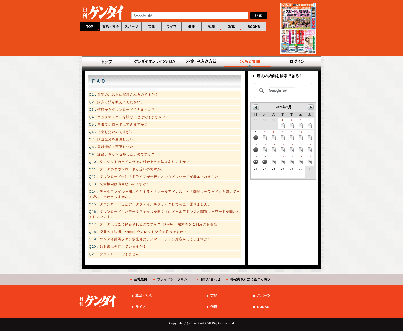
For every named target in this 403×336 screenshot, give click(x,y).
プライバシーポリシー (173, 279)
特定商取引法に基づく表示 (250, 279)
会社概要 (140, 279)
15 (282, 147)
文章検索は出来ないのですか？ (125, 184)
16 (291, 147)
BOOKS (254, 27)
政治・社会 (110, 27)
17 (300, 147)
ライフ (172, 27)
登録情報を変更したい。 (117, 147)
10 (300, 135)
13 (264, 147)
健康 (191, 27)
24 (300, 159)
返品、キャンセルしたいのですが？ (126, 154)
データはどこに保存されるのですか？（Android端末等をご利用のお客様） (160, 224)
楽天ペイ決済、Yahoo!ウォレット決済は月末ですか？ (143, 232)
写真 (231, 27)
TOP (89, 27)
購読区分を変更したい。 (117, 139)
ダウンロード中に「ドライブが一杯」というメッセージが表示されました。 (161, 177)
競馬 (211, 27)
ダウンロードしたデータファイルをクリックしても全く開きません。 (155, 204)
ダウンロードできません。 (121, 254)
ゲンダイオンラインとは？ (154, 61)
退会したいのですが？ (115, 132)
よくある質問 (249, 61)
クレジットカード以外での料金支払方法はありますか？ (145, 162)
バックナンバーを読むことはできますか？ (131, 117)
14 (273, 147)
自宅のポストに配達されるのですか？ (128, 94)
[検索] (282, 90)
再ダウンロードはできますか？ (122, 124)
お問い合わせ (210, 279)
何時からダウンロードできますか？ (126, 109)
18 (309, 147)
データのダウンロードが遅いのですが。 (132, 169)
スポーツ (131, 27)
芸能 (151, 27)
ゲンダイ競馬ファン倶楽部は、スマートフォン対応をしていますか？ (155, 239)
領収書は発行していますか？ (123, 247)
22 (282, 159)
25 (309, 159)
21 (273, 159)
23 (291, 159)
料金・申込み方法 (201, 61)
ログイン (296, 61)
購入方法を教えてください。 (120, 102)
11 (309, 135)
